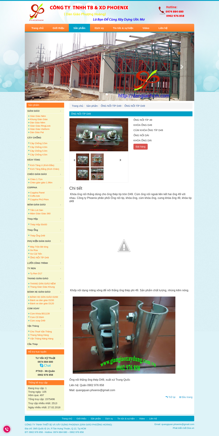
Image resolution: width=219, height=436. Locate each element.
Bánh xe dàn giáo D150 (42, 300)
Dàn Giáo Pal (37, 132)
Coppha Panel (37, 192)
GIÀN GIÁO (33, 111)
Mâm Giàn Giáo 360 (40, 213)
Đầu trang (187, 397)
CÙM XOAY (33, 308)
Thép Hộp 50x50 (38, 224)
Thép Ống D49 (37, 235)
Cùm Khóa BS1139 (40, 313)
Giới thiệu (58, 28)
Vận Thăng (33, 326)
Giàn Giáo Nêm (38, 116)
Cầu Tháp (32, 344)
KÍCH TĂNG (33, 159)
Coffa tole (35, 196)
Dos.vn (190, 428)
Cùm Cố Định (37, 317)
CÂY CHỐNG (34, 137)
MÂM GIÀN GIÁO (36, 204)
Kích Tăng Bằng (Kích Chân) (44, 169)
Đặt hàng (140, 146)
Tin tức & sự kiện (123, 28)
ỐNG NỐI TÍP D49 (39, 257)
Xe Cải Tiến (36, 254)
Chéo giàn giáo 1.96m (41, 182)
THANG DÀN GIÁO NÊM (43, 283)
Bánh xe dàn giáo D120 (42, 303)
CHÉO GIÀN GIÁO (37, 174)
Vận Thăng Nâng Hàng (41, 338)
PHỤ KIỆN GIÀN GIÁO (39, 241)
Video (146, 28)
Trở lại (171, 397)
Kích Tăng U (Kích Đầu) (42, 165)
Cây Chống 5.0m (38, 151)
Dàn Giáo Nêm (37, 122)
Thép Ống (32, 230)
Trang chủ (37, 28)
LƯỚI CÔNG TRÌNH (37, 263)
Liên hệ (163, 28)
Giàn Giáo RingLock (40, 126)
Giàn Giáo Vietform (39, 129)
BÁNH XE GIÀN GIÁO (38, 292)
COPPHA (32, 187)
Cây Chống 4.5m (38, 154)
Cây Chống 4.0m (38, 147)
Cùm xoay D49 (37, 320)
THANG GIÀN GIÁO (37, 278)
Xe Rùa (34, 250)
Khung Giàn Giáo (39, 119)
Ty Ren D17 (36, 273)
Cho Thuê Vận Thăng (41, 331)
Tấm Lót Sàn (36, 210)
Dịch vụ (99, 28)
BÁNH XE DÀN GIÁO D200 (44, 297)
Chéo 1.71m (36, 179)
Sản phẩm (79, 28)
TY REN (31, 268)
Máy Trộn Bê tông (39, 246)
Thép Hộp (32, 219)
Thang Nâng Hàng (39, 335)
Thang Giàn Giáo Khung (42, 287)
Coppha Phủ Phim (39, 199)
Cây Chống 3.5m (38, 143)
